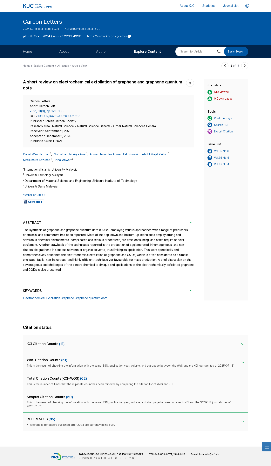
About (64, 51)
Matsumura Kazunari (36, 160)
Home (27, 51)
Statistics (208, 6)
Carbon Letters (42, 21)
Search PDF (218, 125)
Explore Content (147, 51)
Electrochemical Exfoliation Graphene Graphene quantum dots (65, 298)
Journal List (231, 6)
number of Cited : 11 (35, 194)
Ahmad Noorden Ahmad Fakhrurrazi (114, 154)
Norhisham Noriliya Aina (69, 154)
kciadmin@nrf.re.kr (209, 454)
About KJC (187, 6)
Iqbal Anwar (63, 160)
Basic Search (236, 51)
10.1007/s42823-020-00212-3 (58, 116)
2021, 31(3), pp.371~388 (47, 111)
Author (101, 51)
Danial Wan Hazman (36, 154)
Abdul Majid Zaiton (154, 154)
